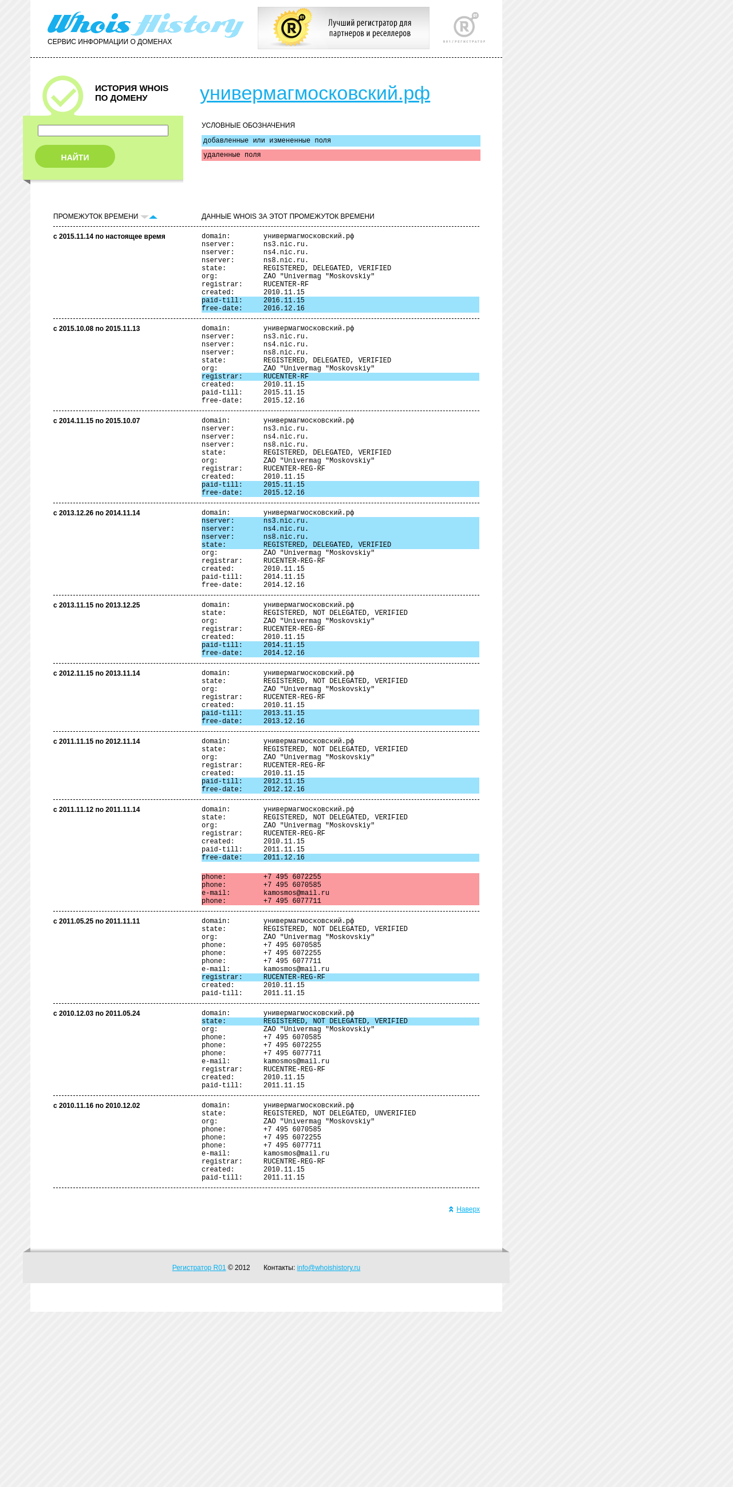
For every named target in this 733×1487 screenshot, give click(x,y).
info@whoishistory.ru (329, 1443)
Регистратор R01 (199, 1443)
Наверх (464, 1384)
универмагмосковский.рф (315, 93)
